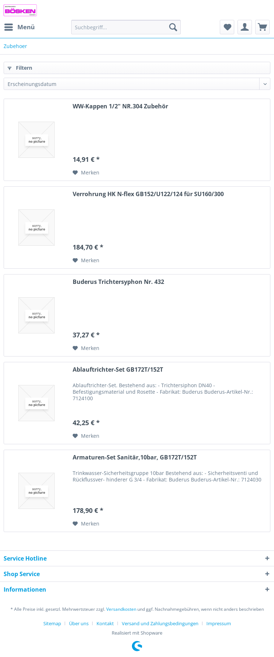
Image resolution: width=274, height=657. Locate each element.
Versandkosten (121, 609)
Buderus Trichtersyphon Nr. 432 (118, 282)
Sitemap (52, 623)
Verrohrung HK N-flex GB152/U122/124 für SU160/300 (148, 194)
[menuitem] (19, 27)
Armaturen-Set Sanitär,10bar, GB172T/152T (135, 457)
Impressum (218, 623)
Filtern (20, 67)
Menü (19, 26)
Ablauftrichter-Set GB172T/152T (118, 369)
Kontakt (105, 623)
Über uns (79, 623)
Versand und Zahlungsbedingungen (160, 623)
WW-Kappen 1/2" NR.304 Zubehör (120, 106)
